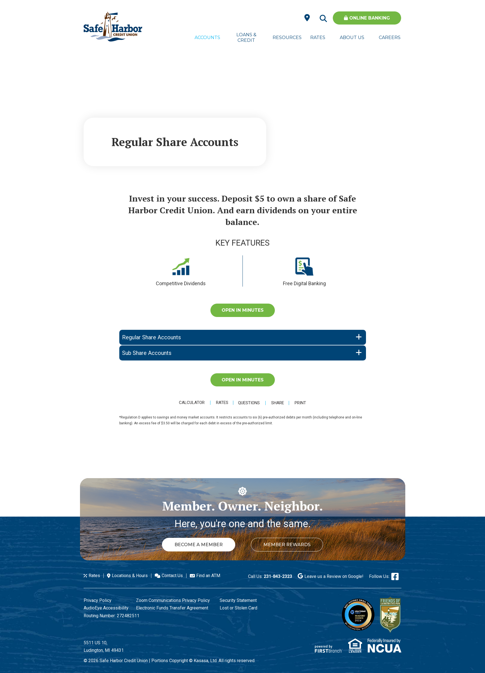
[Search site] (323, 19)
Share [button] (278, 403)
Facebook (395, 576)
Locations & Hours (130, 575)
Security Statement (238, 600)
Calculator (190, 403)
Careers (390, 37)
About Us (352, 37)
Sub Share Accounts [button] (146, 353)
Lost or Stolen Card (238, 608)
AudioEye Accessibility (106, 608)
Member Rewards (288, 544)
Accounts (207, 37)
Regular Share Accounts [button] (151, 337)
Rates (317, 37)
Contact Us (172, 575)
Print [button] (301, 403)
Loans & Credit (246, 37)
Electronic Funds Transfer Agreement (172, 608)
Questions (249, 403)
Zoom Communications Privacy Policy (173, 600)
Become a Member (197, 544)
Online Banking (367, 18)
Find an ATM (208, 575)
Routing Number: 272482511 (111, 615)
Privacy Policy (97, 600)
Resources (285, 37)
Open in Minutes (243, 310)
